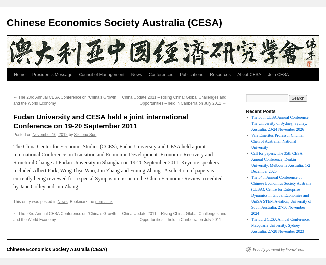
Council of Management (101, 74)
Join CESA (278, 74)
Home (20, 74)
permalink (104, 201)
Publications (191, 74)
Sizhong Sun (85, 134)
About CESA (249, 74)
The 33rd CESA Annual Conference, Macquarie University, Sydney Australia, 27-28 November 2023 (280, 225)
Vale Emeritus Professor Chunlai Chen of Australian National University (277, 141)
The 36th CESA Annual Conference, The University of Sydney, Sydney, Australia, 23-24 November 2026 (280, 123)
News (136, 74)
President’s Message (52, 74)
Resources (220, 74)
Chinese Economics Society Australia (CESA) (114, 22)
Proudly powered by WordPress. (278, 249)
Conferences (161, 74)
